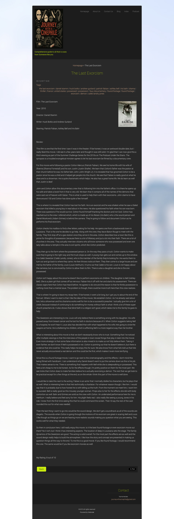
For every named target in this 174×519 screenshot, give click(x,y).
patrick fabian (102, 89)
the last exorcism (47, 89)
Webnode (91, 512)
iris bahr (124, 89)
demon (84, 94)
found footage (128, 91)
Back (41, 469)
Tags (38, 85)
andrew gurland (88, 89)
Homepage (78, 65)
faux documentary (98, 91)
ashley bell (114, 89)
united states (60, 91)
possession (83, 91)
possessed (72, 91)
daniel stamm (62, 89)
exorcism (75, 94)
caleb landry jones (96, 94)
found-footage (113, 91)
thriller (43, 91)
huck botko (74, 89)
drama (132, 89)
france (50, 91)
